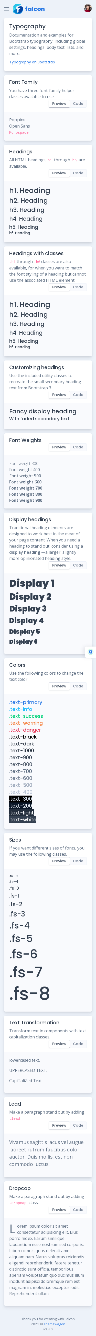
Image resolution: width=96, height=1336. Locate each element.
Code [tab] (78, 103)
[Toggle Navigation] (7, 9)
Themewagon (54, 1324)
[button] (87, 9)
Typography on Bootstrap (32, 62)
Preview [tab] (59, 103)
